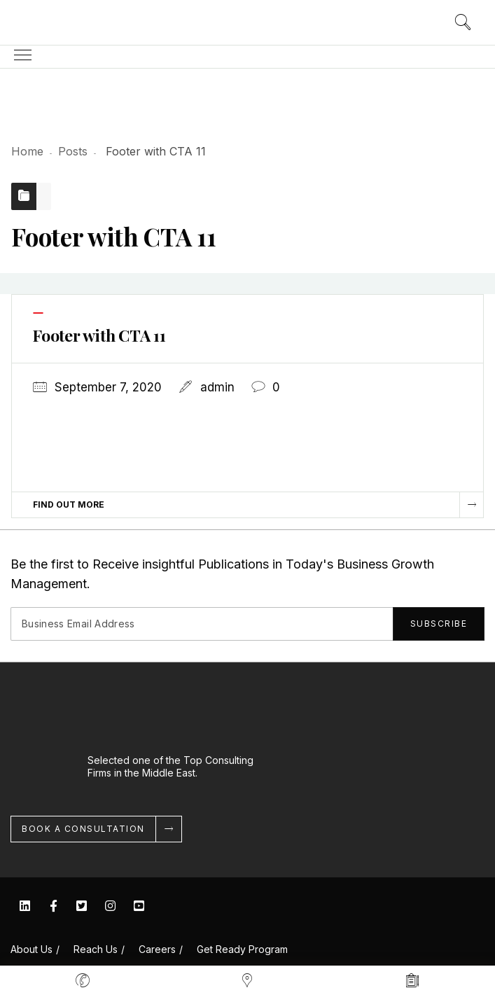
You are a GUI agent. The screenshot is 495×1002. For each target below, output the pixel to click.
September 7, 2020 (108, 387)
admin (217, 387)
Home (27, 151)
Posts (73, 151)
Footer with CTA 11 (99, 335)
